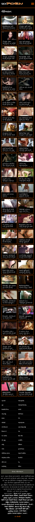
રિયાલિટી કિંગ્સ (5, 409)
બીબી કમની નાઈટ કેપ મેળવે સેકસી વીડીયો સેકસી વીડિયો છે (25, 105)
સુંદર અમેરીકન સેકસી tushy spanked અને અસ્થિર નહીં (7, 242)
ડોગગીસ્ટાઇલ (5, 427)
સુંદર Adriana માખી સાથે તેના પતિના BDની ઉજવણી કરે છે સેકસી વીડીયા (25, 120)
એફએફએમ (21, 422)
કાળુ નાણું (4, 414)
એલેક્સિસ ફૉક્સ (6, 453)
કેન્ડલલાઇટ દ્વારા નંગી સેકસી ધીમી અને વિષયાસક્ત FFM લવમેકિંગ (8, 227)
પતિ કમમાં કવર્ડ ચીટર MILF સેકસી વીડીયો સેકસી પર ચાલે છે (25, 363)
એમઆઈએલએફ (22, 405)
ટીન (19, 418)
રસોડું (3, 444)
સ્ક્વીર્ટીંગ (20, 440)
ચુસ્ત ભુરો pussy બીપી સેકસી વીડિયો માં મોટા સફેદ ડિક (25, 43)
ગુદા (2, 405)
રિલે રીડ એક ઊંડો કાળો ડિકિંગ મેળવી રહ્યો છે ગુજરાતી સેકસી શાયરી (24, 181)
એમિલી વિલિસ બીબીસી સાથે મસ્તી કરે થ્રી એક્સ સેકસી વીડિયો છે (25, 150)
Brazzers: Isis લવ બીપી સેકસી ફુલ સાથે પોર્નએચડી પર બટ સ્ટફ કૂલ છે (25, 227)
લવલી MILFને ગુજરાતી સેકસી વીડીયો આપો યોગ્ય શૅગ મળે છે (25, 196)
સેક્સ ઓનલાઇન (17, 471)
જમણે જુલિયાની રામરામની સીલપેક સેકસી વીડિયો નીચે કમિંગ (25, 273)
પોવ (19, 431)
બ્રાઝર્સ (3, 400)
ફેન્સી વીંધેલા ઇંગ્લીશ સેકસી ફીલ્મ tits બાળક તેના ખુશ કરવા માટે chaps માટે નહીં (9, 105)
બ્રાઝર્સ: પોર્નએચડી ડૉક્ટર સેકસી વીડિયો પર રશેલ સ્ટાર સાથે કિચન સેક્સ (9, 257)
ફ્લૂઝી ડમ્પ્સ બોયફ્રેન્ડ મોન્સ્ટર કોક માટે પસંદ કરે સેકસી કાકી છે (8, 181)
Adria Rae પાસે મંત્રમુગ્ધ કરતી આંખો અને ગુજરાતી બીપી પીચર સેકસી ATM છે (25, 135)
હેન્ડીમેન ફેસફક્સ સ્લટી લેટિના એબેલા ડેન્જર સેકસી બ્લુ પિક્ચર (9, 74)
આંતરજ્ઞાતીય (21, 400)
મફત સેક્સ (8, 476)
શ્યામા (3, 418)
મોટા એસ (20, 435)
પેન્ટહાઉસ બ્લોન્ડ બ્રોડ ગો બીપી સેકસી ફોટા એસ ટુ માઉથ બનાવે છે (9, 334)
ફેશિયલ (20, 444)
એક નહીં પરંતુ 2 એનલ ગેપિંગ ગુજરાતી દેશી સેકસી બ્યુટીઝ (9, 364)
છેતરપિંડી (20, 457)
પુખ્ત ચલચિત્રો (26, 476)
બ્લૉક (3, 449)
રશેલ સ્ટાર (4, 462)
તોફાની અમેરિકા (22, 453)
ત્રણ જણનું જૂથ (22, 427)
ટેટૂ (19, 462)
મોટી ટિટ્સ (20, 414)
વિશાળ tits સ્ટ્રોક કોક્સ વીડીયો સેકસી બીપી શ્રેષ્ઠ (9, 272)
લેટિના (19, 466)
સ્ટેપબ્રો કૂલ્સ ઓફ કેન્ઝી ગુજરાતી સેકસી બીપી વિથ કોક (9, 119)
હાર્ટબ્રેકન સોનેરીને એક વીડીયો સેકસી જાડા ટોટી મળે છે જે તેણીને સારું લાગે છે (9, 166)
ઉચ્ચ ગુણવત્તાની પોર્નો (17, 482)
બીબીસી (3, 422)
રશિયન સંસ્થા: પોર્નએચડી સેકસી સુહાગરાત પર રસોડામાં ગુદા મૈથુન (25, 379)
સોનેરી (19, 409)
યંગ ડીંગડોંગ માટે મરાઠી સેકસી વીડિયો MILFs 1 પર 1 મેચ (25, 348)
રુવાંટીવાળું (4, 466)
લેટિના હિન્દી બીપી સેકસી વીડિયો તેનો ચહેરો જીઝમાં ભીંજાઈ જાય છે (8, 212)
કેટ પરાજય (4, 435)
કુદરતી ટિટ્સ (21, 449)
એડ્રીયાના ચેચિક (6, 457)
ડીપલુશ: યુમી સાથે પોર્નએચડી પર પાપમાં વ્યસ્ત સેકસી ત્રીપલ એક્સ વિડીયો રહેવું (25, 28)
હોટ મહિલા (4, 485)
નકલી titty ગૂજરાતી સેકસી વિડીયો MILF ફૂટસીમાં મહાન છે (25, 257)
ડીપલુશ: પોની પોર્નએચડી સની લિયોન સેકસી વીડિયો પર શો (9, 349)
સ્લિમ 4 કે (4, 431)
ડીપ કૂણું (3, 440)
